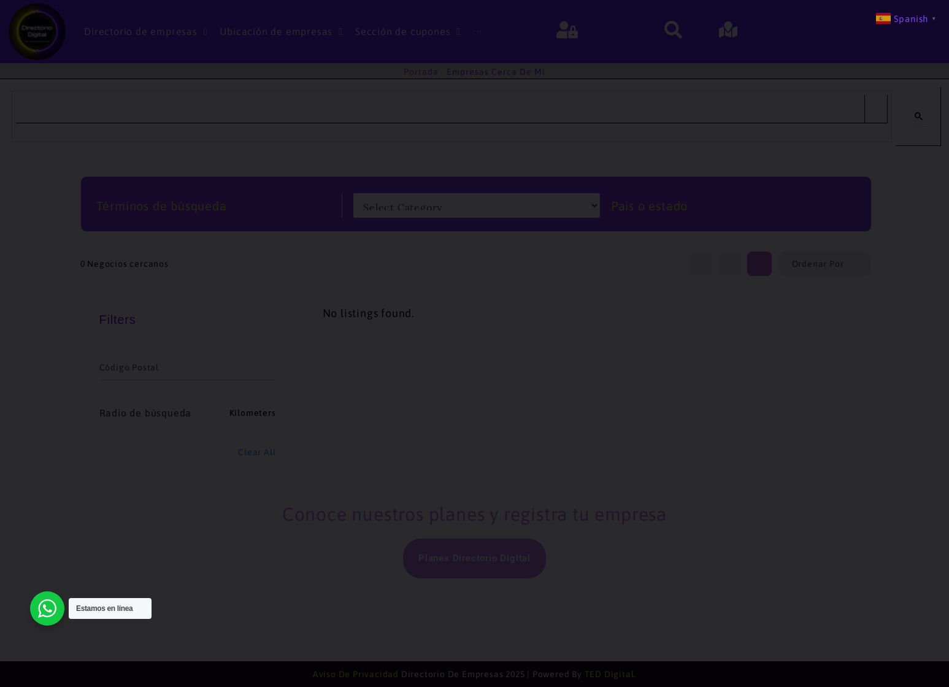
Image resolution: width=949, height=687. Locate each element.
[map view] (730, 263)
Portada (421, 72)
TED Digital (609, 674)
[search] (440, 109)
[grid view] (759, 263)
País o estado (649, 206)
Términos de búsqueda (161, 206)
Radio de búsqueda (145, 412)
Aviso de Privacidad (356, 674)
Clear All (256, 452)
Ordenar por (818, 264)
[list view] (700, 263)
